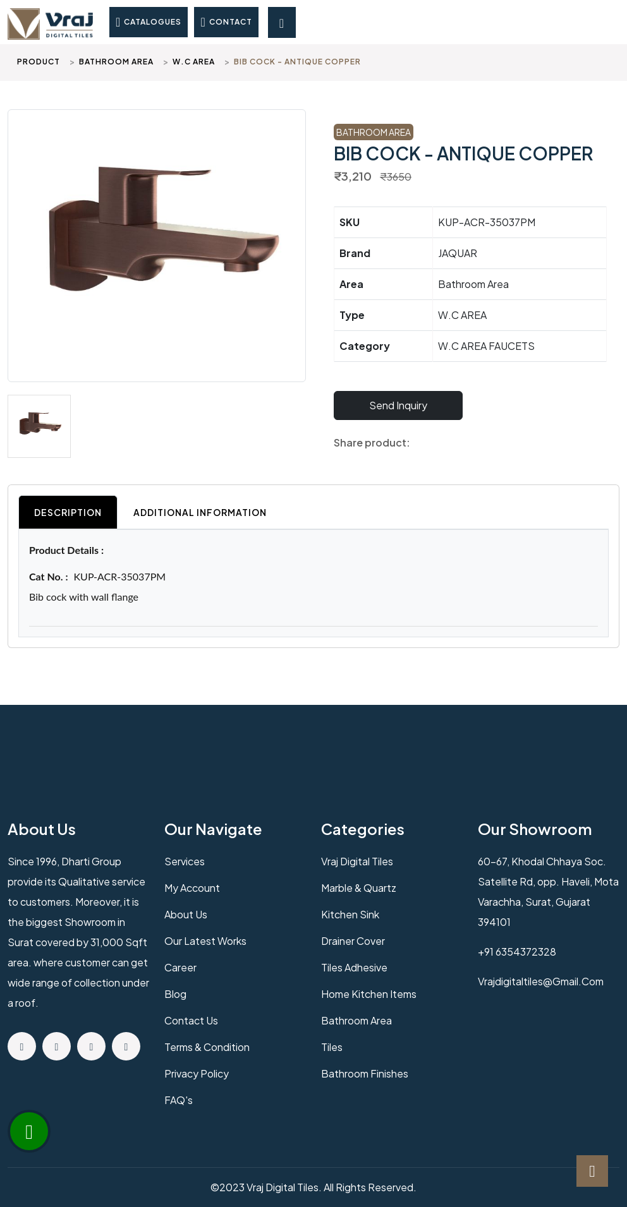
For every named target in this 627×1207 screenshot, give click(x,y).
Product (38, 61)
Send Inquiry (398, 405)
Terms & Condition (207, 1047)
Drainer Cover (353, 940)
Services (184, 861)
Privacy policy (196, 1073)
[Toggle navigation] (282, 22)
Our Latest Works (205, 940)
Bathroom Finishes (364, 1073)
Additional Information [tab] (200, 512)
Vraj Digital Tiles (357, 861)
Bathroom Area (116, 61)
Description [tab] (68, 512)
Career (180, 967)
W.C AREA (194, 61)
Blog (175, 993)
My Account (192, 887)
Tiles (332, 1047)
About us (185, 914)
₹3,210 (353, 176)
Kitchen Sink (350, 914)
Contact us (191, 1020)
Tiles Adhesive (354, 967)
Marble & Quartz (358, 887)
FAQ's (178, 1100)
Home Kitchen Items (369, 993)
